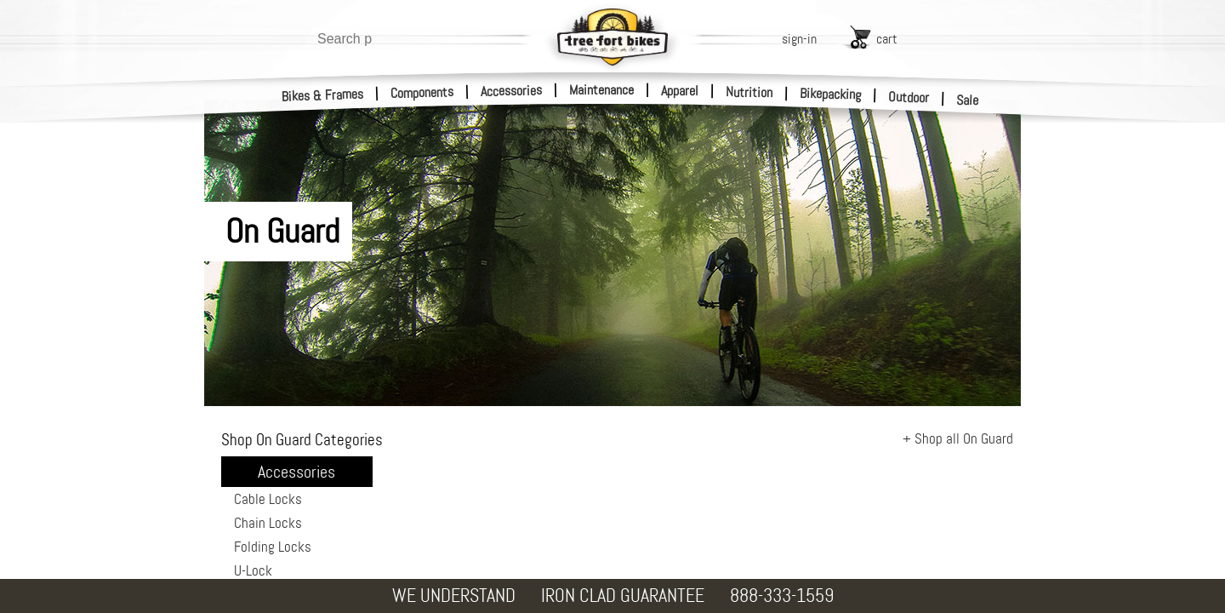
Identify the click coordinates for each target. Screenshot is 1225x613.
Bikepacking (831, 94)
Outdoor (909, 97)
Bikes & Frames (323, 95)
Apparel (679, 91)
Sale (967, 100)
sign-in (799, 39)
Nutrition (749, 92)
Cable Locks (268, 499)
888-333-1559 (782, 595)
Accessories (511, 90)
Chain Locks (268, 522)
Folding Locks (272, 546)
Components (422, 92)
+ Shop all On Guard (958, 438)
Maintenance (601, 90)
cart (886, 39)
